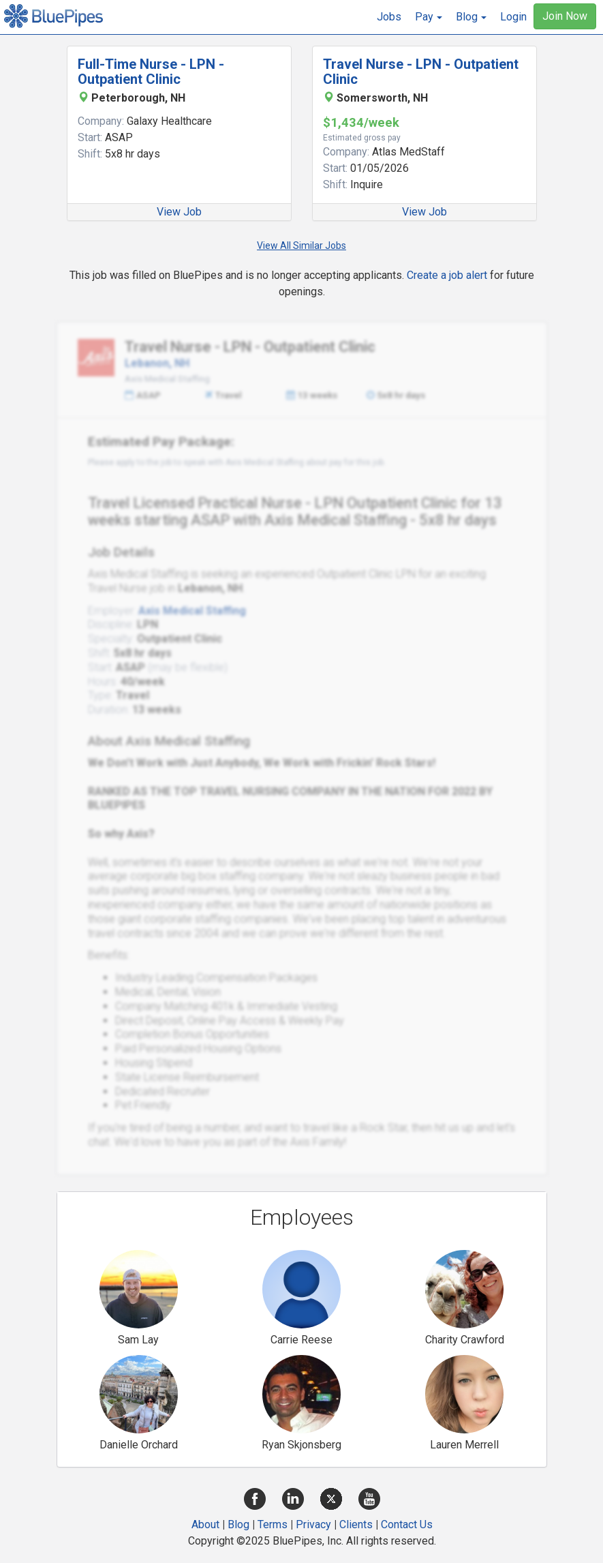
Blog (238, 1524)
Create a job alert (447, 275)
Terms (273, 1524)
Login (513, 16)
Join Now (564, 16)
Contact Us (407, 1524)
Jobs (389, 16)
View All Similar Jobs (301, 245)
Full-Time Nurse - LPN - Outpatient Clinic (151, 71)
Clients (356, 1524)
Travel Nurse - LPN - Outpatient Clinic (421, 71)
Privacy (313, 1524)
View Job (179, 211)
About (205, 1524)
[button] (428, 17)
